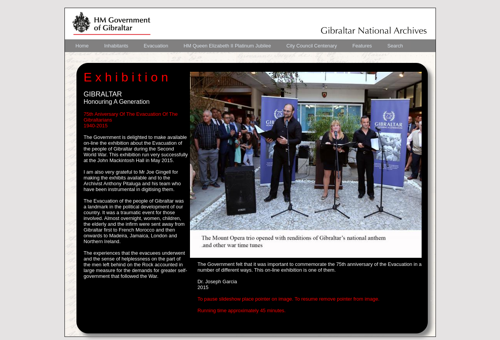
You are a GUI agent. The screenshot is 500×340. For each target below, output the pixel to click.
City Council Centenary (311, 46)
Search (395, 46)
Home (82, 46)
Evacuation (156, 46)
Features (362, 46)
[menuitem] (82, 46)
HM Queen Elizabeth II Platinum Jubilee (227, 46)
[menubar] (239, 46)
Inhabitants (116, 46)
